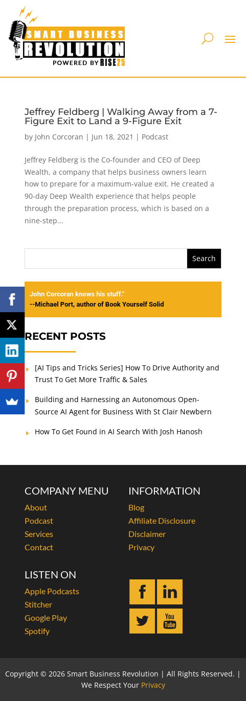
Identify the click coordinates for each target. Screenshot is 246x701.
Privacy (141, 547)
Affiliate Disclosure (161, 520)
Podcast (155, 137)
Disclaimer (147, 534)
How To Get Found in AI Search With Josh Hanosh (119, 431)
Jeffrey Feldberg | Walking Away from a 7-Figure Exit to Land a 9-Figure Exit (121, 116)
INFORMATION (164, 490)
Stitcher (38, 604)
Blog (136, 507)
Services (39, 534)
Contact (39, 547)
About (36, 507)
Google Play (46, 617)
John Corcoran (59, 137)
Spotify (37, 631)
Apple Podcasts (52, 591)
